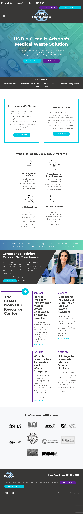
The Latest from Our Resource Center (13, 305)
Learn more (22, 135)
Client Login (49, 8)
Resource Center (44, 482)
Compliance (16, 482)
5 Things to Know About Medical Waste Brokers (67, 362)
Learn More (51, 61)
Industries (34, 482)
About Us (55, 482)
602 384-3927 (38, 3)
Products (25, 482)
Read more (39, 344)
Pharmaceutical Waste (29, 84)
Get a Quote (32, 61)
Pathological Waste (41, 86)
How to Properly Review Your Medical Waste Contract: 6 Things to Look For (42, 307)
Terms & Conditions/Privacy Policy (68, 493)
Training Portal (70, 8)
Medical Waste (10, 84)
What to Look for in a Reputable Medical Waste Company (42, 364)
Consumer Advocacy (38, 292)
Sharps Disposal (49, 84)
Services (7, 482)
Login (22, 280)
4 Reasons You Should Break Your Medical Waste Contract (66, 304)
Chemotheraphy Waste (69, 84)
